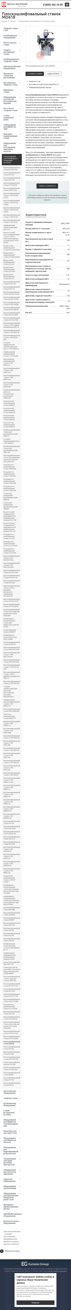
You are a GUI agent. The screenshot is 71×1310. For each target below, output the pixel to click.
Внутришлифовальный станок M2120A (12, 582)
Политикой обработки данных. (55, 1271)
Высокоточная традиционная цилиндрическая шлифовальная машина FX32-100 (10, 516)
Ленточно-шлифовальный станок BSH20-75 (10, 716)
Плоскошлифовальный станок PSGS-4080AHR (12, 710)
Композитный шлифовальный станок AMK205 (9, 403)
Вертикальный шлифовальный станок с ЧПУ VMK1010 (9, 362)
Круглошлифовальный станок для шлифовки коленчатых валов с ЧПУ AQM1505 (12, 458)
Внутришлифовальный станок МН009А (12, 914)
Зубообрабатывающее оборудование (13, 1215)
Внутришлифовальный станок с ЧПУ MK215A (12, 331)
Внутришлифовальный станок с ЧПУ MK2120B (12, 743)
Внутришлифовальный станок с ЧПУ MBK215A (12, 802)
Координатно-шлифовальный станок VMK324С (10, 474)
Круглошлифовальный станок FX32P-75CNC (12, 298)
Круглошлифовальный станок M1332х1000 (12, 1032)
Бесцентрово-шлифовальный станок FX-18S (9, 276)
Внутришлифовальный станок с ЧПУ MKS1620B (12, 730)
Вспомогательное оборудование (11, 1222)
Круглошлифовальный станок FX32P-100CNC (12, 293)
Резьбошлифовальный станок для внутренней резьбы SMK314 (12, 433)
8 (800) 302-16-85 (53, 4)
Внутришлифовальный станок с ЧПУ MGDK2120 (12, 849)
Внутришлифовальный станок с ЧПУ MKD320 (12, 737)
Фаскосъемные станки (10, 44)
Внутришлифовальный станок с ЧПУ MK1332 (12, 761)
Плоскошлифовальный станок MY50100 (12, 643)
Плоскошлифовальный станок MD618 (12, 1042)
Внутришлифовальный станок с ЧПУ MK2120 (12, 749)
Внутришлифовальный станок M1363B (12, 843)
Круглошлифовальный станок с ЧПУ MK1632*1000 (12, 558)
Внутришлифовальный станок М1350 (12, 822)
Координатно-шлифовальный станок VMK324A (10, 488)
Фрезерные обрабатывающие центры (11, 1207)
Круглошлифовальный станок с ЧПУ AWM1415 (12, 370)
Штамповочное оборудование (10, 1104)
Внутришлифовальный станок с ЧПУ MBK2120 (12, 871)
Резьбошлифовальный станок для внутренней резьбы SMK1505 (12, 449)
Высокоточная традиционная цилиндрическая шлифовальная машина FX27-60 (10, 527)
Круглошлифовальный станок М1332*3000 (12, 1000)
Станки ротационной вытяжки (9, 1113)
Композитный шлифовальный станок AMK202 (9, 425)
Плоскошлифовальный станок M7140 (12, 174)
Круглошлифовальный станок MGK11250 (12, 189)
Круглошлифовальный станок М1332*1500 (12, 995)
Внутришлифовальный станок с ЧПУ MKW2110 (12, 723)
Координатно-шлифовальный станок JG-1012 (9, 536)
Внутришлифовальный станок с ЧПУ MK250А (12, 682)
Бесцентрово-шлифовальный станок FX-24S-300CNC (12, 248)
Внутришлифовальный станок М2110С (12, 1013)
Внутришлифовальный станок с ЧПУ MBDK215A (12, 816)
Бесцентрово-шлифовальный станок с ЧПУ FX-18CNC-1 (10, 879)
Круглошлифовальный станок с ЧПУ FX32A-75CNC (12, 195)
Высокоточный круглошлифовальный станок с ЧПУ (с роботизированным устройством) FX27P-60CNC (12, 237)
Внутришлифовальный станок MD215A (12, 838)
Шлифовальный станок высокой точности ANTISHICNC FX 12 (12, 947)
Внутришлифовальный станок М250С (12, 929)
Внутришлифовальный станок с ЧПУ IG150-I (12, 216)
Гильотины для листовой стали (10, 1132)
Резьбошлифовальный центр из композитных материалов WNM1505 (12, 394)
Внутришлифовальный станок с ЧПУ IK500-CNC (12, 337)
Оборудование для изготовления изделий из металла (10, 147)
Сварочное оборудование (10, 1180)
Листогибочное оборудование (10, 1092)
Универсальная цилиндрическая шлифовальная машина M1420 (10, 956)
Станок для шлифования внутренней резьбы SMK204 (11, 496)
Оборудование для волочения (10, 1187)
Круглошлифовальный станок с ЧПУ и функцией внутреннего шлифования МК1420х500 (12, 591)
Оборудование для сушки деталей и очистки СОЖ (10, 1162)
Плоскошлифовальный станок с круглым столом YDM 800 (12, 978)
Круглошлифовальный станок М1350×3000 (12, 600)
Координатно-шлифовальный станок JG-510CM (10, 551)
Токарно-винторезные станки (9, 52)
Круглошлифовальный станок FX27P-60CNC (12, 308)
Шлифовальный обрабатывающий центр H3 (10, 227)
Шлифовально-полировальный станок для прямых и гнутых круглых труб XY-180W (11, 889)
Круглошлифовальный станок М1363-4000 (12, 314)
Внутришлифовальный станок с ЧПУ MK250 (12, 774)
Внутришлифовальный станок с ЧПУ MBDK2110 (12, 809)
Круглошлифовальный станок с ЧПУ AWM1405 (12, 385)
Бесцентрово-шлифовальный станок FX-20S (9, 262)
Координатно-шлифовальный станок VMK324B (10, 481)
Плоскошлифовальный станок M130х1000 (12, 1068)
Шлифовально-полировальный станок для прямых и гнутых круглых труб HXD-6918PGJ (11, 900)
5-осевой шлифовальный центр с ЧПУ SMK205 (11, 441)
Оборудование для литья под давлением (10, 1172)
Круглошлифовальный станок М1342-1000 (12, 571)
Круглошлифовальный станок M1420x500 (12, 168)
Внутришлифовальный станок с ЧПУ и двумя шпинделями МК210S (12, 325)
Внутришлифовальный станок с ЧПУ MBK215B (12, 794)
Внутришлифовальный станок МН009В (12, 908)
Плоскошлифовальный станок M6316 (12, 1084)
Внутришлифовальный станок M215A (12, 939)
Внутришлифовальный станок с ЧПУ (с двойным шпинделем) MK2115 (12, 675)
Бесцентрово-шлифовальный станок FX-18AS (9, 269)
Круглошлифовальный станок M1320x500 (12, 184)
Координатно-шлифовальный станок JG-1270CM (10, 543)
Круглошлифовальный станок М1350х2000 (12, 605)
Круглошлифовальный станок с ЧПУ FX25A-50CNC (12, 210)
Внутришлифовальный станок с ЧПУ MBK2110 (12, 787)
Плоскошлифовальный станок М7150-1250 (12, 985)
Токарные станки (11, 1098)
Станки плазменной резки (9, 118)
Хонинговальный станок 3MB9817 (10, 631)
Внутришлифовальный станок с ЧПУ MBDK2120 (12, 863)
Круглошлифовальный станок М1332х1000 (12, 319)
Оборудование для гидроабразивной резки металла (11, 1150)
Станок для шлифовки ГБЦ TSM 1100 (12, 963)
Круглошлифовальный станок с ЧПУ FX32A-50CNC (12, 202)
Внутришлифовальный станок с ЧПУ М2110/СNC (12, 667)
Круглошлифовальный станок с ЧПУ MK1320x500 (12, 655)
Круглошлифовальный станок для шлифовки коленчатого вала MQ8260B (12, 1025)
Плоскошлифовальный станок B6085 (12, 1074)
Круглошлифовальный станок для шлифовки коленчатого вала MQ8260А (12, 612)
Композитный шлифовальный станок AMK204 (9, 410)
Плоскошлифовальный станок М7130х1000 (12, 1058)
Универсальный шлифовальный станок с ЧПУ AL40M (11, 354)
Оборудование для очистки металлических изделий (10, 100)
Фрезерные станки (8, 91)
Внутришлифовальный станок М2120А (12, 924)
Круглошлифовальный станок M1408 (12, 1053)
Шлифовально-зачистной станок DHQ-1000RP (10, 637)
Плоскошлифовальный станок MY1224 (12, 990)
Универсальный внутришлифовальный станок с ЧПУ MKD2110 (12, 703)
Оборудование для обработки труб (10, 127)
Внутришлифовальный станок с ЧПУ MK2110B (12, 755)
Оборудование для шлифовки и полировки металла (10, 159)
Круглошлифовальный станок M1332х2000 (12, 1037)
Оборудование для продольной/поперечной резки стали (11, 1197)
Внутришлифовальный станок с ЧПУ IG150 (12, 221)
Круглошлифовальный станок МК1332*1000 (12, 648)
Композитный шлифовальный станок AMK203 (9, 417)
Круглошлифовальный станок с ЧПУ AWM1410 (12, 377)
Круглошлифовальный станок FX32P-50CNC (12, 303)
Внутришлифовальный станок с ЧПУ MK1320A (12, 768)
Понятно (35, 1303)
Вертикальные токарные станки (11, 84)
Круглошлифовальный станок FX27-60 (12, 288)
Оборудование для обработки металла (10, 1140)
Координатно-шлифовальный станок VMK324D (10, 467)
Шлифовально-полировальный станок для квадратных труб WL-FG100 (11, 623)
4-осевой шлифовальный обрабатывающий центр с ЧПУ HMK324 (11, 346)
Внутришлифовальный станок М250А (12, 934)
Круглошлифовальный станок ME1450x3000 (12, 661)
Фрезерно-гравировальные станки (10, 136)
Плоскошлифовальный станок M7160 (12, 1048)
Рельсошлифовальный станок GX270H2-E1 (12, 1018)
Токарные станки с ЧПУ (11, 29)
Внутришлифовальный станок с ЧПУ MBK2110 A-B (12, 780)
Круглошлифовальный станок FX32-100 (12, 283)
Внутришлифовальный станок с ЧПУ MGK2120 (12, 856)
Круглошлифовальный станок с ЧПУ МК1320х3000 (12, 565)
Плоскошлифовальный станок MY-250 (12, 179)
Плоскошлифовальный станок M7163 (12, 1079)
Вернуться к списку (10, 1251)
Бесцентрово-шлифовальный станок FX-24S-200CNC (12, 255)
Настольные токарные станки (11, 109)
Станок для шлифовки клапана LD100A (12, 1063)
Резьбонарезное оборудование (10, 37)
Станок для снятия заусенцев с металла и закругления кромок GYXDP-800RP (12, 970)
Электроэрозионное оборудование (12, 67)
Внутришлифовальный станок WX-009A (12, 827)
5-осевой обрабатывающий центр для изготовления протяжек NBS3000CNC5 (10, 692)
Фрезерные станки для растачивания (9, 76)
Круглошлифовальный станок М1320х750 (12, 576)
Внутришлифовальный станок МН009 (12, 919)
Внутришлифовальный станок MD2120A (12, 832)
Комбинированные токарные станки (11, 60)
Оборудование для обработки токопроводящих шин (11, 1123)
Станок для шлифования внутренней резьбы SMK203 (11, 506)
